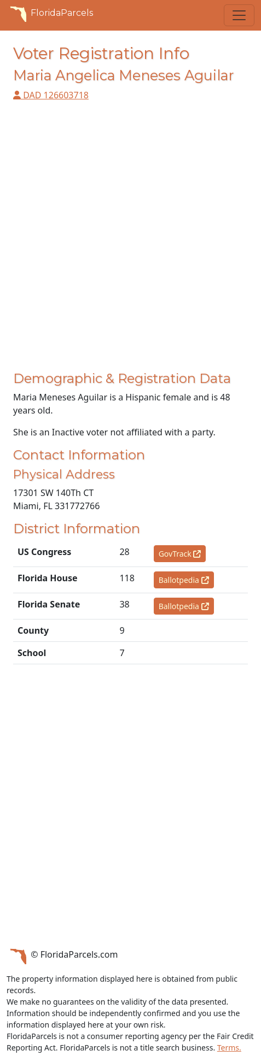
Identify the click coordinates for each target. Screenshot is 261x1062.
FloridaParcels (50, 13)
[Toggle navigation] (239, 15)
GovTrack (180, 553)
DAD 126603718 (51, 95)
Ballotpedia (184, 580)
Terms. (229, 1047)
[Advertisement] (130, 240)
